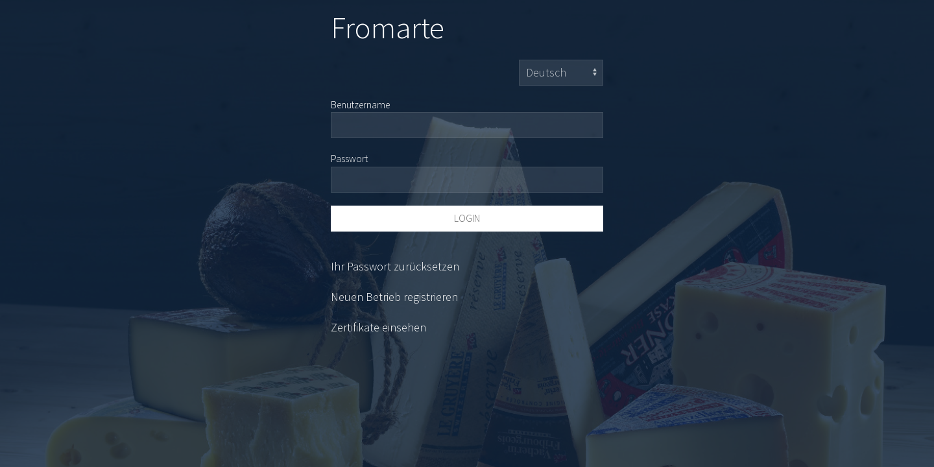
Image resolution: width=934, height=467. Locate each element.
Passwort (349, 158)
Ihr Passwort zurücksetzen (395, 266)
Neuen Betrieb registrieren (394, 296)
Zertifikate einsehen (378, 327)
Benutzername (360, 105)
